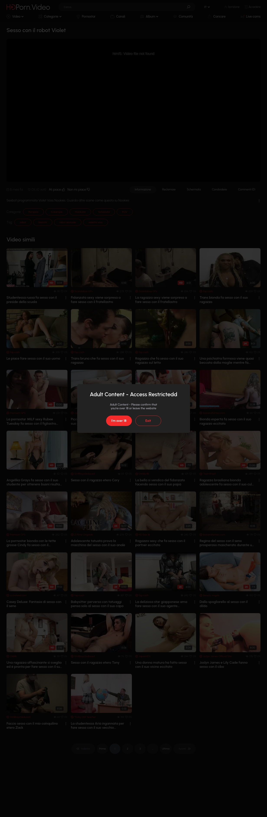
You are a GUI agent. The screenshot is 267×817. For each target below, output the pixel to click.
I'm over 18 (118, 421)
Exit (148, 421)
